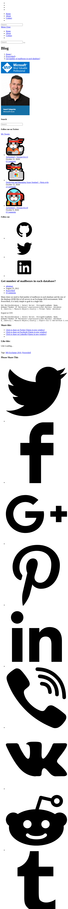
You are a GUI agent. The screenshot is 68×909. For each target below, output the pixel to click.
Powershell (26, 355)
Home (8, 31)
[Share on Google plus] (36, 546)
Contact (9, 36)
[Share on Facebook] (36, 485)
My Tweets (5, 134)
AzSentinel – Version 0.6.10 (17, 208)
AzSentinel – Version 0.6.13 (17, 157)
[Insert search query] (12, 24)
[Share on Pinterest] (36, 607)
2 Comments (11, 187)
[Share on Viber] (36, 730)
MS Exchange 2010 (13, 355)
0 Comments (11, 161)
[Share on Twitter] (36, 423)
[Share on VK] (36, 791)
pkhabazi (9, 286)
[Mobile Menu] (6, 27)
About (8, 33)
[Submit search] (24, 42)
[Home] (8, 54)
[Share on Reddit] (36, 852)
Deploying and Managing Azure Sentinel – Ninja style (27, 182)
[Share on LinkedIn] (36, 668)
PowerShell (10, 291)
